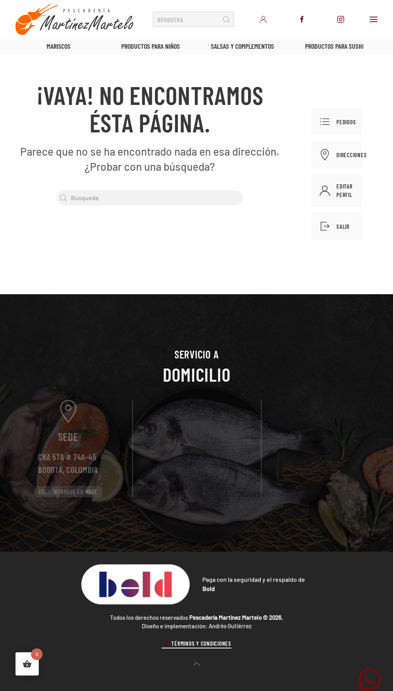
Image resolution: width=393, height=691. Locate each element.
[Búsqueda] (193, 19)
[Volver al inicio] (74, 19)
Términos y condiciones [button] (196, 643)
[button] (373, 19)
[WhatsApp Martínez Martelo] (369, 678)
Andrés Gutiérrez (230, 625)
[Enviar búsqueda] (226, 19)
